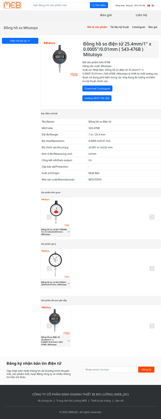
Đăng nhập (120, 5)
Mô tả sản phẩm (97, 27)
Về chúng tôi (45, 400)
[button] (49, 217)
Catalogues (138, 27)
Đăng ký (129, 5)
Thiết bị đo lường (101, 400)
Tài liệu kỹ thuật (119, 27)
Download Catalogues (97, 88)
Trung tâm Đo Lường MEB (71, 400)
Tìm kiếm (99, 5)
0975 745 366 (139, 5)
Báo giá (106, 15)
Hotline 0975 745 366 (96, 98)
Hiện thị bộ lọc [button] (20, 41)
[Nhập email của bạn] (110, 370)
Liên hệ (141, 15)
